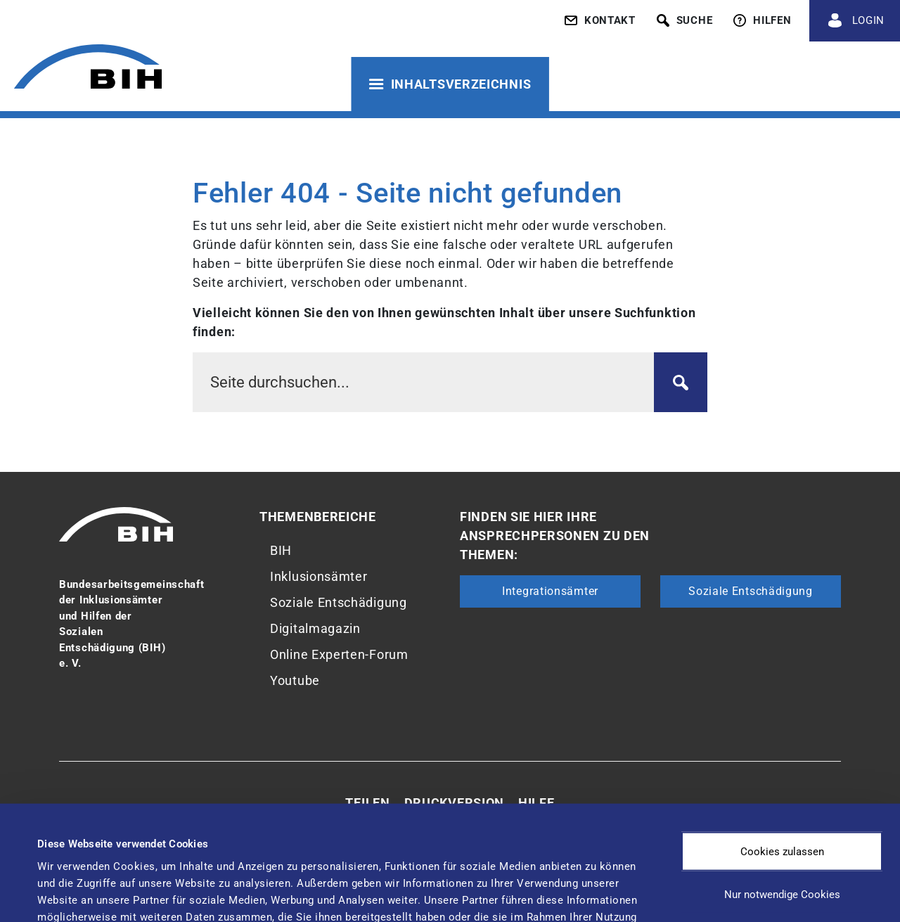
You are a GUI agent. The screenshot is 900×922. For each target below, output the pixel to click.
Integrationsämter (550, 591)
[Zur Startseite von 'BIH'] (88, 68)
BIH (281, 550)
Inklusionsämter (319, 576)
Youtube (295, 680)
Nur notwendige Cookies (782, 787)
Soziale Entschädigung (338, 602)
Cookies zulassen (782, 744)
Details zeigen (590, 883)
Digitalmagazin (315, 628)
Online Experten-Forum (339, 654)
